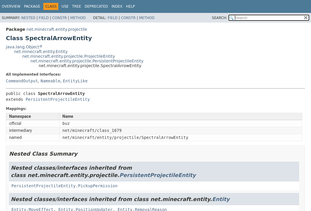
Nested (28, 18)
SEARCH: (220, 18)
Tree (76, 6)
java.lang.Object (22, 47)
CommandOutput (22, 81)
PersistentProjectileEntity (57, 99)
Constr (59, 18)
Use (65, 6)
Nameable (50, 81)
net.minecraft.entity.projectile (56, 29)
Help (130, 6)
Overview (11, 6)
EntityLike (75, 81)
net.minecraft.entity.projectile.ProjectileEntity (68, 56)
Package (32, 6)
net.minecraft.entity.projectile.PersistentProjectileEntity (86, 61)
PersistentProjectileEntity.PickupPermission (64, 185)
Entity (221, 199)
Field (44, 18)
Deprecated (96, 6)
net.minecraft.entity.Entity (41, 51)
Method (78, 18)
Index (117, 6)
